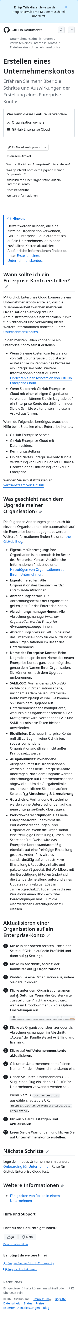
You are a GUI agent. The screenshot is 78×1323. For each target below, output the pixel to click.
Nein (27, 1237)
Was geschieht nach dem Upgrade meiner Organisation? (33, 505)
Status (28, 1303)
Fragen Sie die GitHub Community (28, 1263)
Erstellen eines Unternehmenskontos (35, 47)
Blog (46, 1308)
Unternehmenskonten (20, 332)
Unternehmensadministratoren (31, 39)
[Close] (66, 6)
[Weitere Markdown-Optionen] (45, 147)
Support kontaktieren (20, 1269)
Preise (40, 1303)
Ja (10, 1237)
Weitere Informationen (33, 1185)
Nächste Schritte (26, 1151)
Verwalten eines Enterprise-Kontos (33, 43)
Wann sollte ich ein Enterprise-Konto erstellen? (36, 280)
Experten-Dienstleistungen (21, 1308)
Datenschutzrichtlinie (15, 1244)
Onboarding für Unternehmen (27, 1166)
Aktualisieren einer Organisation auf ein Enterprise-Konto (28, 928)
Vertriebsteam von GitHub (23, 485)
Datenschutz (11, 1303)
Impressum (41, 1299)
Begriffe (60, 1299)
